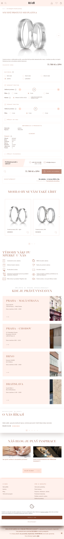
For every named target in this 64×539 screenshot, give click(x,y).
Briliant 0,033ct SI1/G (21, 97)
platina (9, 78)
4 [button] (37, 430)
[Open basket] (61, 3)
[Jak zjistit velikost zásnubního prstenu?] (17, 453)
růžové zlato (46, 75)
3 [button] (34, 430)
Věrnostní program (7, 494)
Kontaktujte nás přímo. (53, 181)
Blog (4, 491)
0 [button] (26, 430)
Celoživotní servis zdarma (11, 260)
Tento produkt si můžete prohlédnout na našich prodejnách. (45, 274)
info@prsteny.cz (50, 162)
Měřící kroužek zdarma (40, 260)
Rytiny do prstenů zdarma (41, 265)
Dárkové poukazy (39, 498)
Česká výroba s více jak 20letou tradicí (44, 278)
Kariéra (4, 489)
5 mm (31, 93)
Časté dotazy (38, 489)
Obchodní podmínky (39, 487)
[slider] (34, 89)
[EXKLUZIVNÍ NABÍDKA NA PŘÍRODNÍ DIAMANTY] (47, 454)
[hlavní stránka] (31, 4)
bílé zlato (9, 75)
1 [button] (29, 430)
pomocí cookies (44, 512)
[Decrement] (20, 89)
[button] (59, 217)
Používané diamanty (39, 494)
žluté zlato (28, 75)
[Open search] (6, 3)
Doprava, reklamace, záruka (41, 491)
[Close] (61, 533)
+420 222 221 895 (35, 162)
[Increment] (58, 89)
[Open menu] (2, 3)
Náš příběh (5, 487)
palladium (27, 78)
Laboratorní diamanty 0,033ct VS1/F (36, 97)
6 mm (47, 93)
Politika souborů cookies (40, 496)
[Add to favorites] (28, 233)
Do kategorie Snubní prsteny (12, 8)
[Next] (58, 35)
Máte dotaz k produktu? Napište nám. (15, 279)
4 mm (15, 93)
